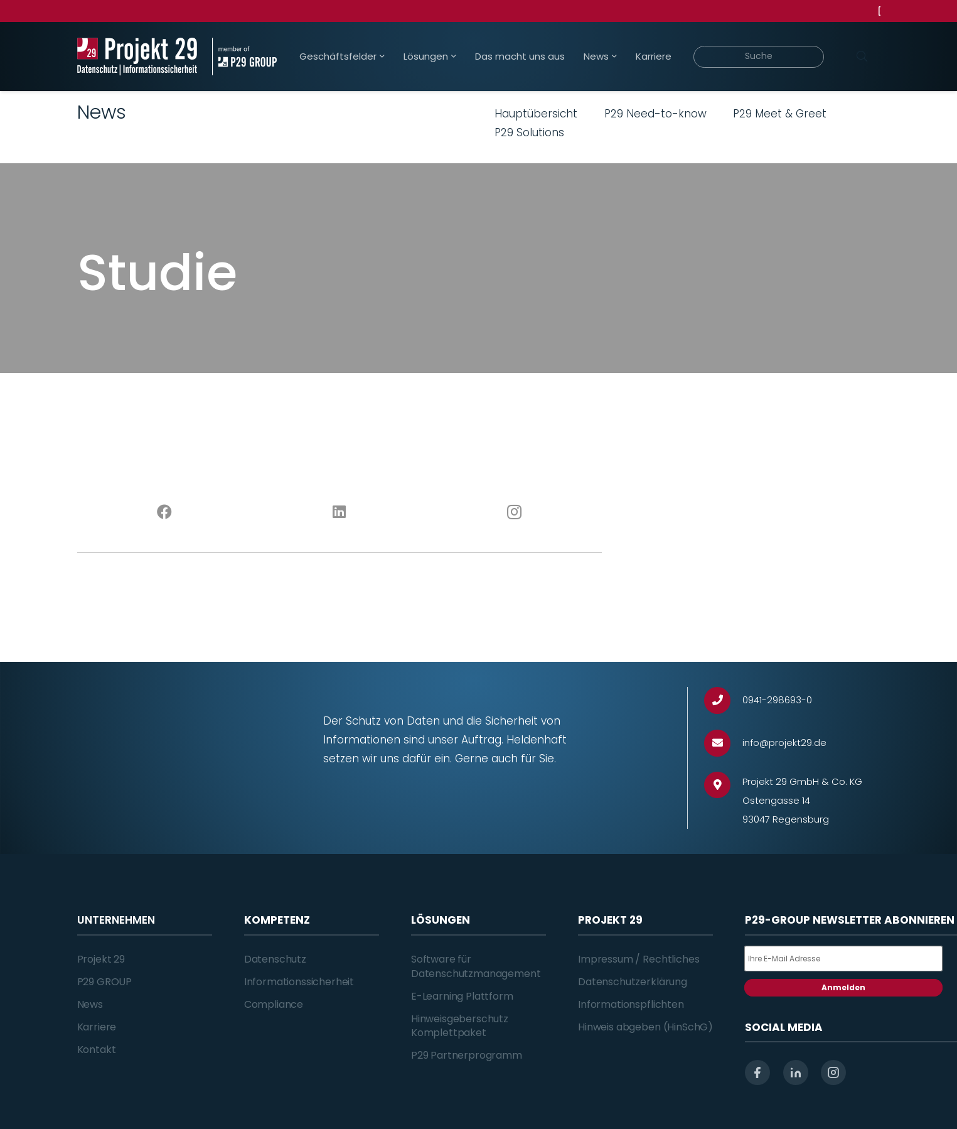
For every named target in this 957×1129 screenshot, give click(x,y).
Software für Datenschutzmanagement (476, 966)
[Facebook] (164, 512)
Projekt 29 (101, 959)
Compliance (273, 1004)
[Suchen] (862, 56)
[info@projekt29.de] (723, 743)
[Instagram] (514, 512)
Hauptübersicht (536, 113)
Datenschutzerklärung (632, 982)
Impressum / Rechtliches (638, 959)
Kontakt (96, 1049)
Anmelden (843, 987)
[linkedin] (795, 1072)
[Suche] (759, 57)
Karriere (97, 1027)
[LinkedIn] (339, 512)
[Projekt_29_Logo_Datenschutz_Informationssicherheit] (137, 56)
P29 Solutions (529, 132)
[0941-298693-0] (723, 700)
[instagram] (833, 1072)
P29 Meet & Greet (779, 113)
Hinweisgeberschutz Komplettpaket (459, 1026)
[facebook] (757, 1072)
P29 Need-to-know (655, 113)
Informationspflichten (631, 1004)
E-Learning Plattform (462, 996)
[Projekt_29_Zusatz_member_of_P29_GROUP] (244, 56)
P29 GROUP (104, 982)
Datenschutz (275, 959)
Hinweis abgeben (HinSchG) (645, 1027)
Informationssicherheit (299, 982)
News (90, 1004)
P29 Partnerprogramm (466, 1055)
